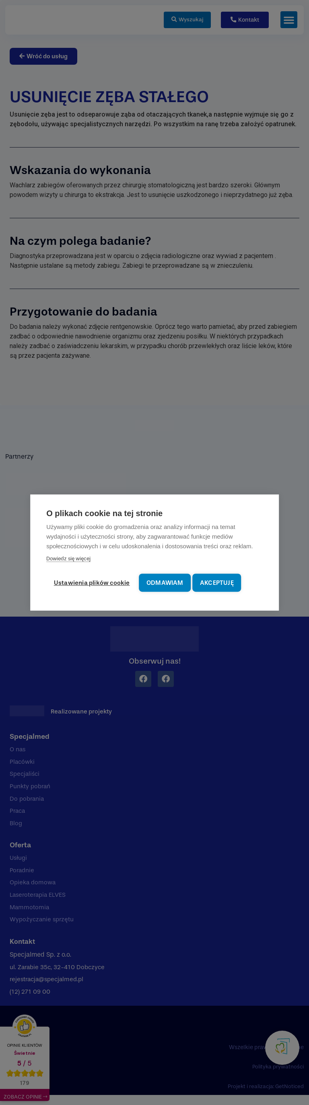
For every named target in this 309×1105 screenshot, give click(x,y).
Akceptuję (224, 582)
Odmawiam (169, 582)
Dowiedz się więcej (68, 560)
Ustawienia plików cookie (93, 582)
